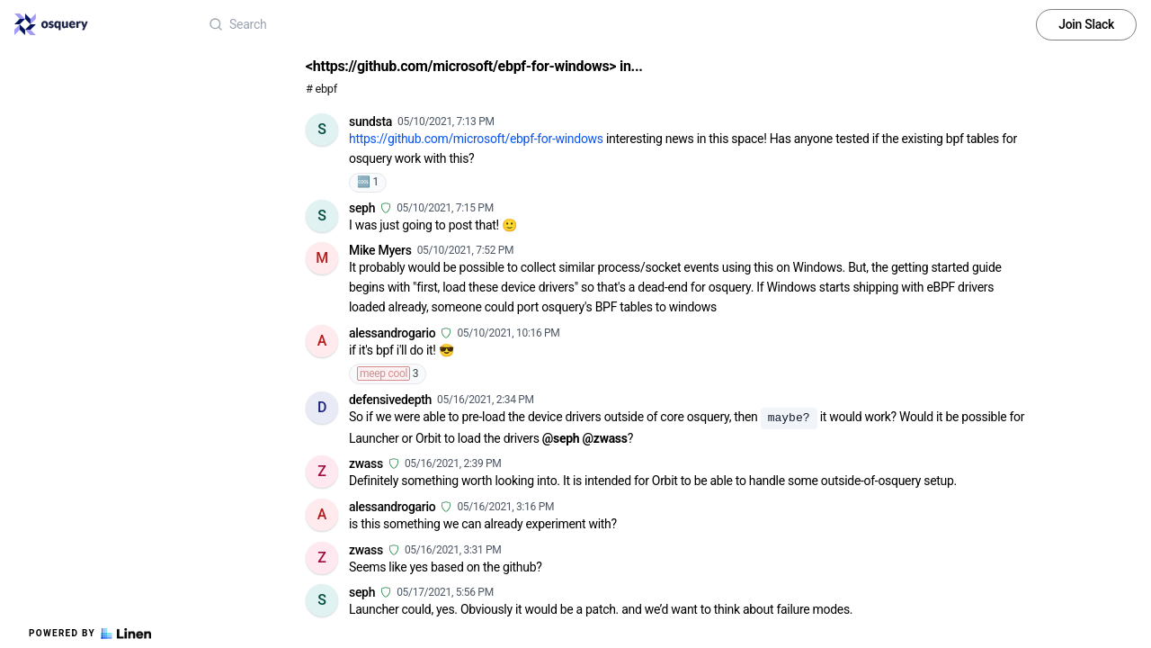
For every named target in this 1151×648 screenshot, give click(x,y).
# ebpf (321, 88)
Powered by (90, 633)
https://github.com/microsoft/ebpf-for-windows (476, 138)
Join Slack (1086, 24)
